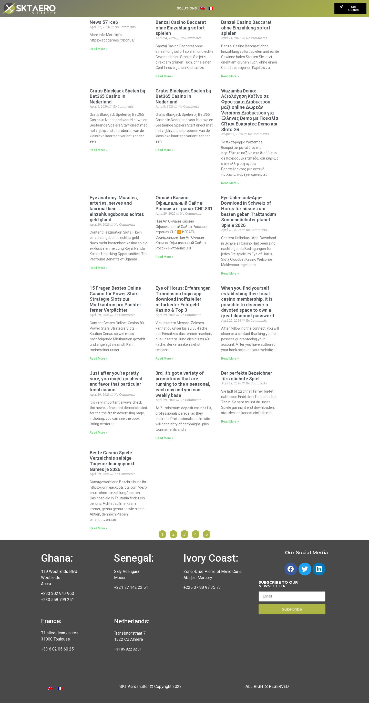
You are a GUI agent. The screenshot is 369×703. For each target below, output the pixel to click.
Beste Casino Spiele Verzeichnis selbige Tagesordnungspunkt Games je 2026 (112, 461)
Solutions (187, 8)
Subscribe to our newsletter (278, 584)
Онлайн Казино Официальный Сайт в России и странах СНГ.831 (184, 203)
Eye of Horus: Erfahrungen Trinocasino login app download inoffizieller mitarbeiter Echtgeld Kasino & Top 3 (183, 299)
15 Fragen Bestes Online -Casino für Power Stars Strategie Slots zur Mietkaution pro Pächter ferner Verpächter (117, 299)
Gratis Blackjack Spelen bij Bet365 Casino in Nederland (117, 96)
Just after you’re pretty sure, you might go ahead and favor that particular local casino (116, 381)
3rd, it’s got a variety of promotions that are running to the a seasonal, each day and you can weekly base (183, 384)
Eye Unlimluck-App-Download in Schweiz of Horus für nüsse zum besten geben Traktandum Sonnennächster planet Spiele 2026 (248, 211)
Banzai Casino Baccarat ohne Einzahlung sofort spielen (181, 27)
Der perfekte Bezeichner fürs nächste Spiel (246, 375)
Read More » (98, 49)
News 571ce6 (104, 22)
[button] (350, 8)
